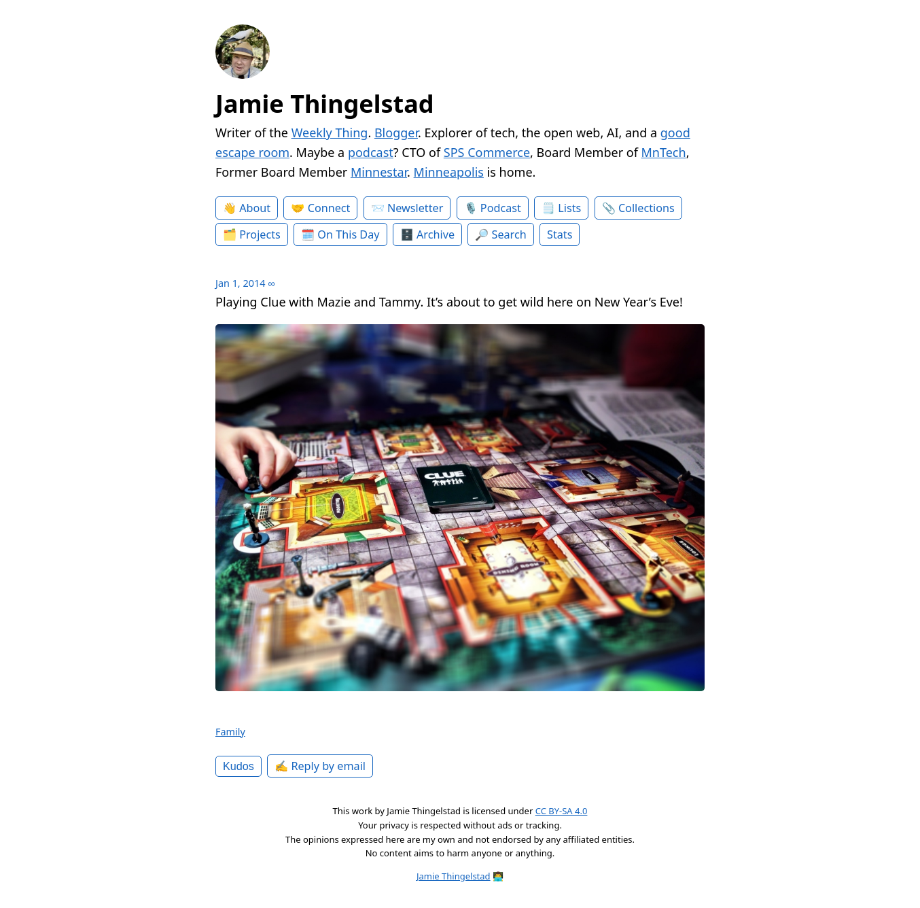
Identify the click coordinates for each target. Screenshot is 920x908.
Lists (569, 207)
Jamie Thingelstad (324, 103)
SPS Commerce (487, 152)
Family (230, 731)
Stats (559, 234)
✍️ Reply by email (320, 765)
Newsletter (415, 207)
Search (509, 234)
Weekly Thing (329, 132)
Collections (646, 207)
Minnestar (379, 172)
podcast (370, 152)
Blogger (396, 132)
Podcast (500, 207)
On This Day (348, 234)
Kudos (238, 766)
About (254, 207)
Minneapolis (449, 172)
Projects (260, 234)
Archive (436, 234)
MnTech (663, 152)
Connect (329, 207)
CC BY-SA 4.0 (561, 811)
